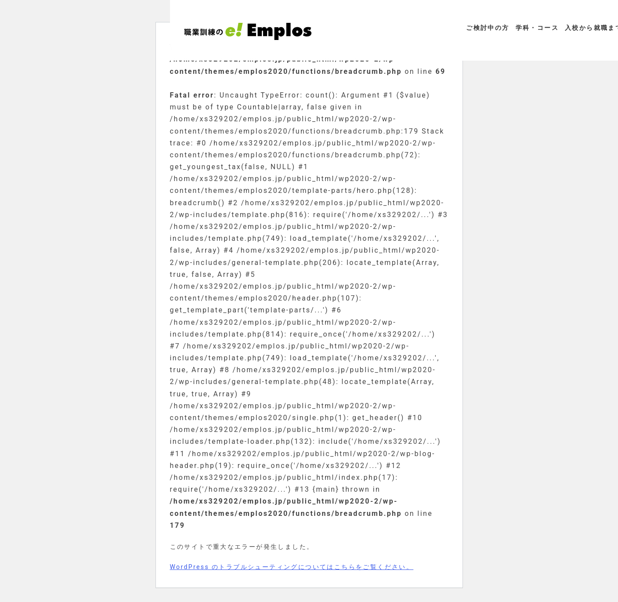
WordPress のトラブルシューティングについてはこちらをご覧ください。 (292, 566)
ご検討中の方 (487, 27)
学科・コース (537, 27)
